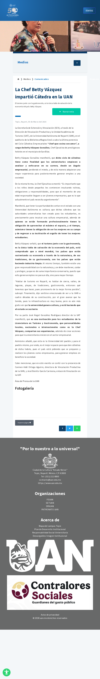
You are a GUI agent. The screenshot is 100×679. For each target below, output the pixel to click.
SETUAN (50, 502)
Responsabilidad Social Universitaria (50, 532)
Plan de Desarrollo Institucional (50, 529)
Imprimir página (24, 423)
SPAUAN (50, 506)
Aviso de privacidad (50, 614)
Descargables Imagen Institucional (50, 535)
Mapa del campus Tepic (50, 526)
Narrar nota (66, 111)
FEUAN (50, 499)
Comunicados (42, 79)
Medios (23, 62)
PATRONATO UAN (50, 509)
